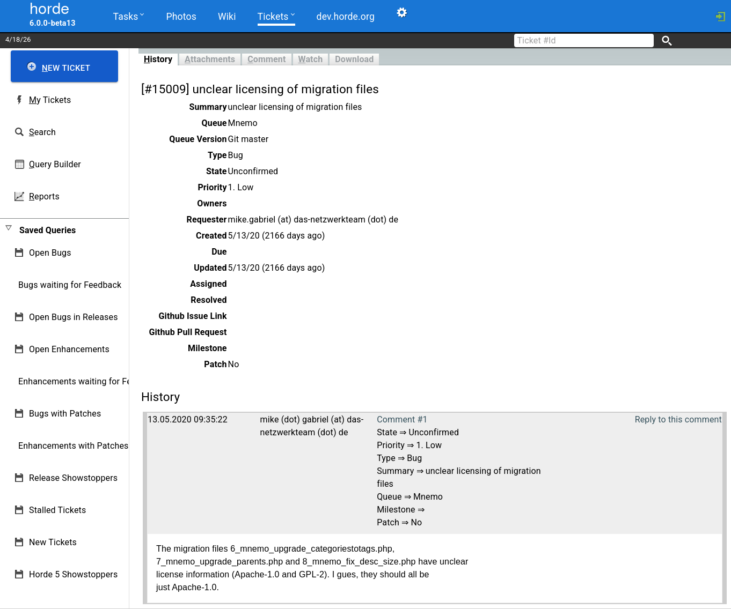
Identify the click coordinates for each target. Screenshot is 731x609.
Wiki (227, 16)
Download (354, 59)
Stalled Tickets (57, 510)
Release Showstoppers (73, 478)
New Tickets (53, 542)
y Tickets (50, 100)
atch (310, 59)
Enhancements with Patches (73, 446)
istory (158, 59)
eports (44, 196)
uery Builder (55, 164)
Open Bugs (50, 253)
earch (42, 132)
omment (266, 59)
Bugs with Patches (65, 414)
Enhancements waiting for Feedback (88, 381)
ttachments (210, 59)
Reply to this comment (678, 419)
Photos (181, 16)
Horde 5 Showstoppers (73, 574)
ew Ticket (66, 68)
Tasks (128, 16)
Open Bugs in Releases (73, 317)
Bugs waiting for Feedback (69, 285)
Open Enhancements (69, 349)
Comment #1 (402, 419)
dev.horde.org (346, 16)
